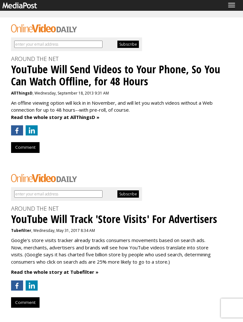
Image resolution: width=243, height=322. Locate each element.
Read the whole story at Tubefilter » (54, 272)
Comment (25, 147)
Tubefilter (21, 230)
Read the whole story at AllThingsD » (55, 117)
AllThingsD (22, 93)
